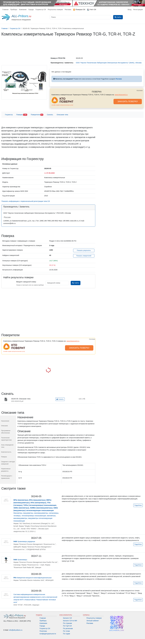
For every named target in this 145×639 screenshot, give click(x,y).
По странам (67, 623)
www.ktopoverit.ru (121, 95)
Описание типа (62, 115)
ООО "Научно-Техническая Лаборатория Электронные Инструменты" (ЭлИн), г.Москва (108, 63)
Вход (129, 9)
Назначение (5, 421)
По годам (66, 634)
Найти (75, 283)
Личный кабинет (93, 621)
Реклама (68, 9)
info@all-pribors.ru (15, 630)
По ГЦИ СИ (67, 626)
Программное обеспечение (5, 432)
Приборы (13, 9)
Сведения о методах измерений (8, 463)
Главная (5, 9)
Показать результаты (84, 250)
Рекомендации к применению (6, 477)
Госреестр (9, 115)
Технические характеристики (6, 439)
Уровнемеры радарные (24, 541)
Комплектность (6, 452)
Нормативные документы (5, 470)
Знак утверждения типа (7, 446)
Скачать (50, 115)
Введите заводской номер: (26, 282)
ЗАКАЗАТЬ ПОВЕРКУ (127, 101)
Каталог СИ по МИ (70, 621)
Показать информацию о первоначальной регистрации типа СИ (25, 201)
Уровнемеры (20, 560)
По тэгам (66, 631)
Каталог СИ (67, 618)
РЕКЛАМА (140, 90)
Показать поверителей (83, 256)
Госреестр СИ (40, 9)
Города (31, 9)
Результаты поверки (55, 9)
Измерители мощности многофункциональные (32, 578)
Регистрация (138, 9)
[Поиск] (80, 17)
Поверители (37, 115)
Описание (4, 426)
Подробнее (138, 505)
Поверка (21, 115)
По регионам (68, 628)
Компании (23, 9)
